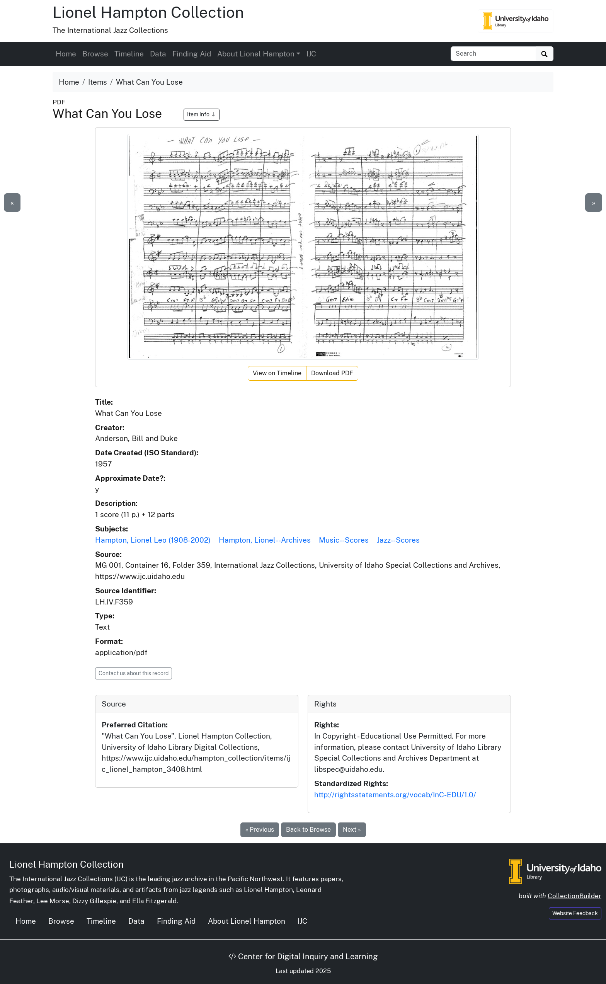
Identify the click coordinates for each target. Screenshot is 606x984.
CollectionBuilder (574, 896)
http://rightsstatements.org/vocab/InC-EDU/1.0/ (395, 794)
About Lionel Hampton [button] (255, 53)
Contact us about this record (134, 673)
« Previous (259, 829)
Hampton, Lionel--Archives (265, 540)
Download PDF (332, 373)
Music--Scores (344, 540)
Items (97, 82)
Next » (352, 829)
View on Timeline (277, 373)
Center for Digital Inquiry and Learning (303, 956)
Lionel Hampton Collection (148, 12)
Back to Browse (308, 829)
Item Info (201, 114)
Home (66, 53)
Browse (95, 53)
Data (158, 53)
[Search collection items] (493, 53)
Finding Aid (191, 53)
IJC (311, 53)
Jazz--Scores (398, 540)
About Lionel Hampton (246, 921)
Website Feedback (575, 913)
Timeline (129, 53)
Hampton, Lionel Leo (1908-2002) (153, 540)
